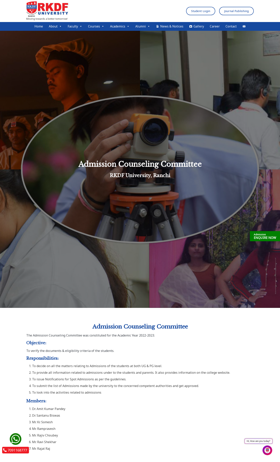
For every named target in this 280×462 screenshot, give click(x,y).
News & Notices (171, 26)
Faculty (75, 26)
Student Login (200, 11)
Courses (96, 26)
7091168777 (15, 450)
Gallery (198, 26)
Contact (231, 26)
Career (215, 26)
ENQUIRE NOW (265, 236)
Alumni (142, 26)
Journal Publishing (236, 11)
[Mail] (244, 26)
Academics (120, 26)
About (55, 26)
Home (38, 26)
